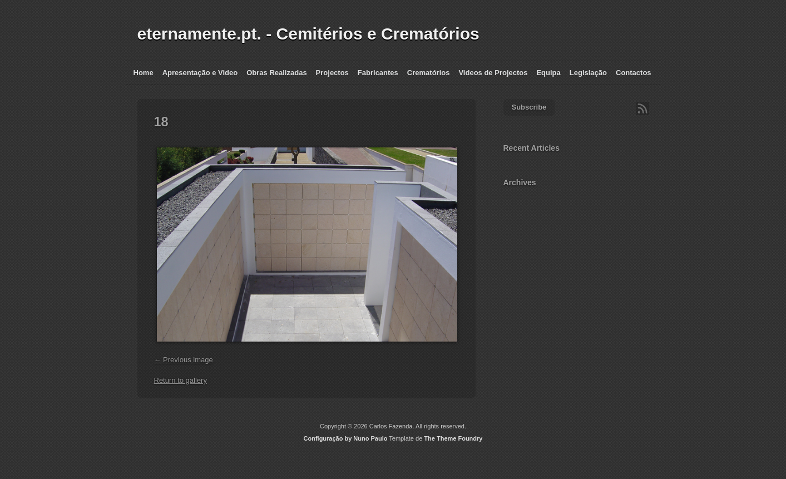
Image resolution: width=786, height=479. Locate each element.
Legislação (588, 72)
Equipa (548, 72)
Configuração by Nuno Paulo (346, 438)
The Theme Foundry (453, 438)
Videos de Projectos (492, 72)
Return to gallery (180, 380)
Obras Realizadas (276, 72)
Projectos (332, 72)
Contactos (633, 72)
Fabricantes (378, 72)
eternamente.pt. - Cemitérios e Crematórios (308, 33)
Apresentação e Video (200, 72)
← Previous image (183, 359)
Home (144, 72)
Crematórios (428, 72)
